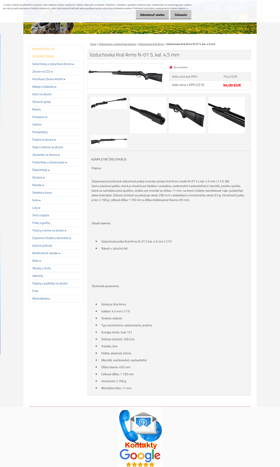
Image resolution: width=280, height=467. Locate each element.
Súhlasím (180, 14)
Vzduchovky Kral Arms (151, 44)
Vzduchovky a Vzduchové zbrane (117, 44)
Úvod (93, 44)
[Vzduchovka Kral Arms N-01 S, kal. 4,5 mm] (125, 65)
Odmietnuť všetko (150, 14)
